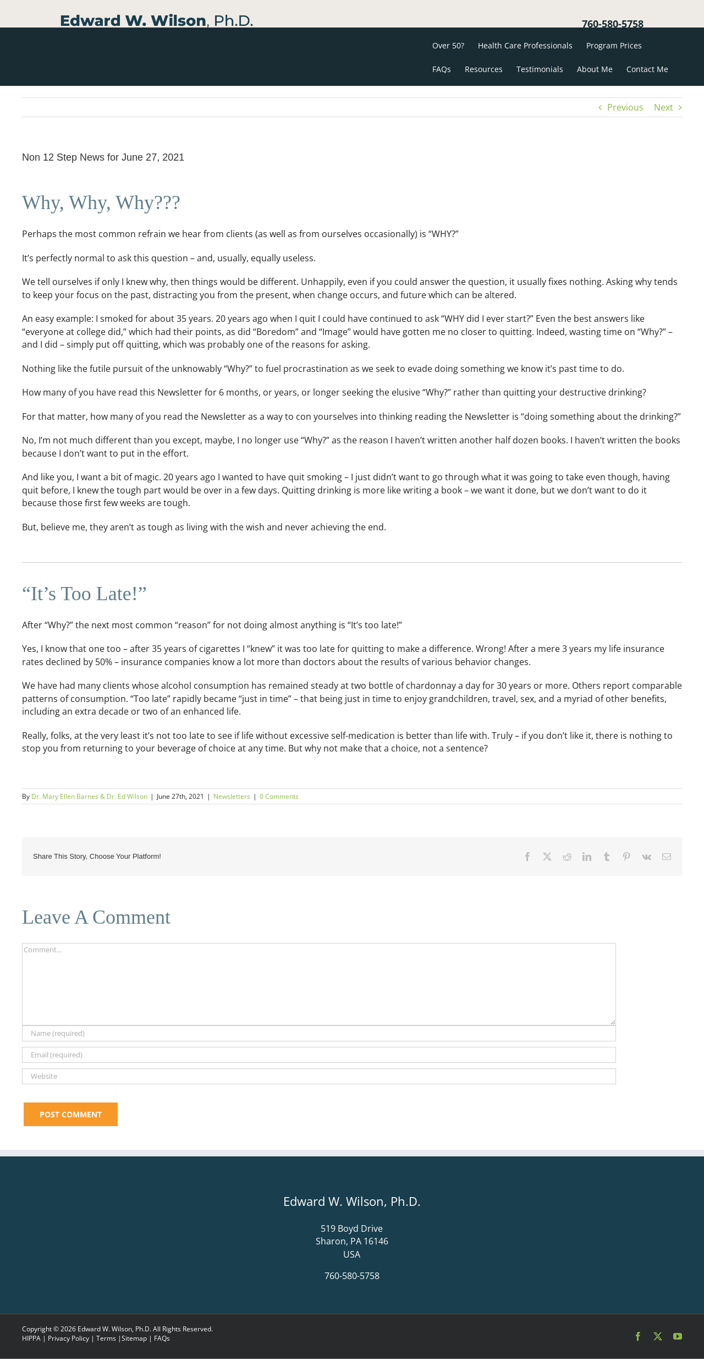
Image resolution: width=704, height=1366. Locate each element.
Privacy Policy (68, 1338)
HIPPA (31, 1338)
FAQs (162, 1338)
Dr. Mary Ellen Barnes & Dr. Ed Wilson (89, 796)
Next (663, 107)
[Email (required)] (319, 1055)
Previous (625, 107)
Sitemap (134, 1338)
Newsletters (231, 796)
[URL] (319, 1076)
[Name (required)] (319, 1033)
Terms (106, 1338)
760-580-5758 (613, 23)
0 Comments (279, 796)
